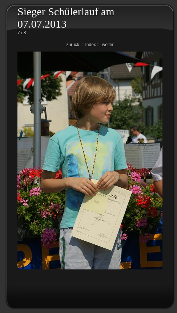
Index (90, 44)
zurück (72, 44)
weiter (108, 44)
